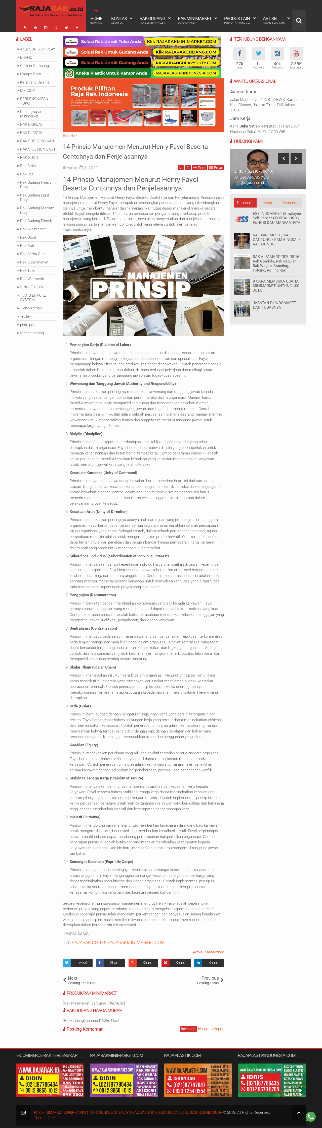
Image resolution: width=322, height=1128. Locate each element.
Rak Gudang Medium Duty (37, 209)
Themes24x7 (44, 1116)
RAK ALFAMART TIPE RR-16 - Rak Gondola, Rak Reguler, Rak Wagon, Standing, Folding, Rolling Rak (277, 262)
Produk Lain (237, 20)
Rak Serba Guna (33, 252)
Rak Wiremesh (32, 277)
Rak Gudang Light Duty (34, 196)
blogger (204, 1027)
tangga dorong (32, 331)
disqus (217, 1027)
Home (96, 20)
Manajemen (214, 950)
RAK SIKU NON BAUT (38, 148)
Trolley (25, 315)
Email (216, 166)
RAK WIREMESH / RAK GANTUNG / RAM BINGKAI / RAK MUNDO (276, 238)
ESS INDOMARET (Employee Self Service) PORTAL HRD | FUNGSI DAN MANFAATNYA (277, 217)
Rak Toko (27, 269)
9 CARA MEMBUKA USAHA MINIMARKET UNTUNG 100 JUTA (276, 284)
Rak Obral (28, 236)
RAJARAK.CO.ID (87, 941)
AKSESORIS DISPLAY (37, 48)
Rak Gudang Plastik (36, 219)
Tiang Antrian (31, 307)
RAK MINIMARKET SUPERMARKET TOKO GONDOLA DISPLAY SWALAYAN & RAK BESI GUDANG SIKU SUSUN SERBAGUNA (136, 1111)
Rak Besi (27, 173)
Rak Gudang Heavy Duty (35, 183)
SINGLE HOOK (32, 286)
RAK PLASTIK (31, 131)
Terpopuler (245, 201)
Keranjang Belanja (34, 81)
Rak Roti (27, 244)
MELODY (27, 89)
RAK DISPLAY (31, 123)
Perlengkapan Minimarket (31, 112)
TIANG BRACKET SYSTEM (34, 296)
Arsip (268, 201)
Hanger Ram (30, 73)
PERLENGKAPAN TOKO (34, 99)
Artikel (274, 20)
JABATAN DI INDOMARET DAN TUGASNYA (274, 303)
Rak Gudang (152, 20)
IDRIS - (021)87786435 (254, 170)
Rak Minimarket (195, 20)
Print (199, 166)
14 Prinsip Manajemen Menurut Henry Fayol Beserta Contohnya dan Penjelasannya (141, 149)
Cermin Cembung (34, 64)
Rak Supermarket (34, 261)
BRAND (26, 56)
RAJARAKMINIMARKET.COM (136, 941)
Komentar (291, 201)
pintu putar (29, 323)
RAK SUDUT (30, 156)
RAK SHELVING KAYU (38, 140)
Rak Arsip (28, 164)
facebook (188, 1027)
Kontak (119, 20)
